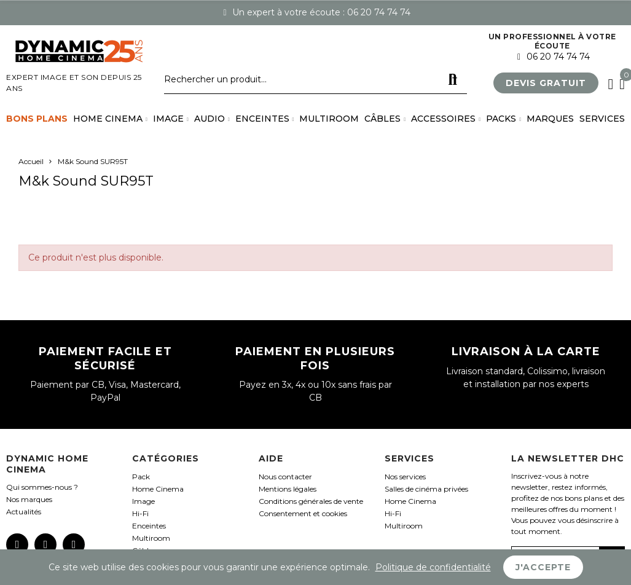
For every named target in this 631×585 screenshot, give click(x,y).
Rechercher (453, 80)
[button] (545, 83)
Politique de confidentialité (433, 567)
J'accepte (543, 567)
